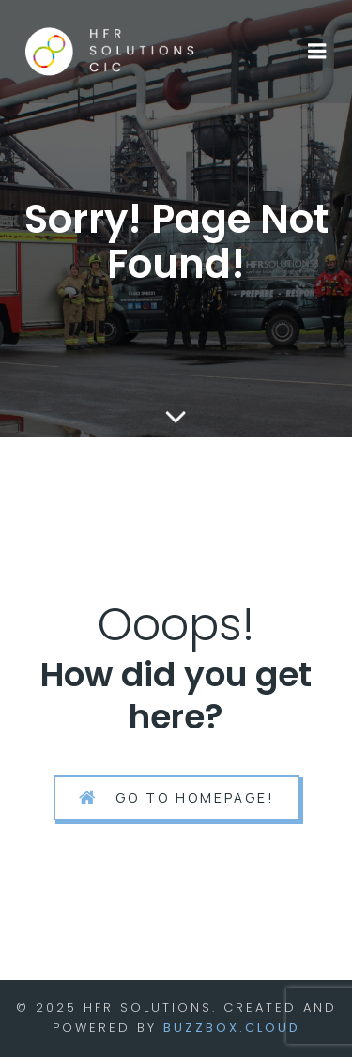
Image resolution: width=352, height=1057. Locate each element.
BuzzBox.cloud (231, 1027)
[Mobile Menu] (317, 52)
